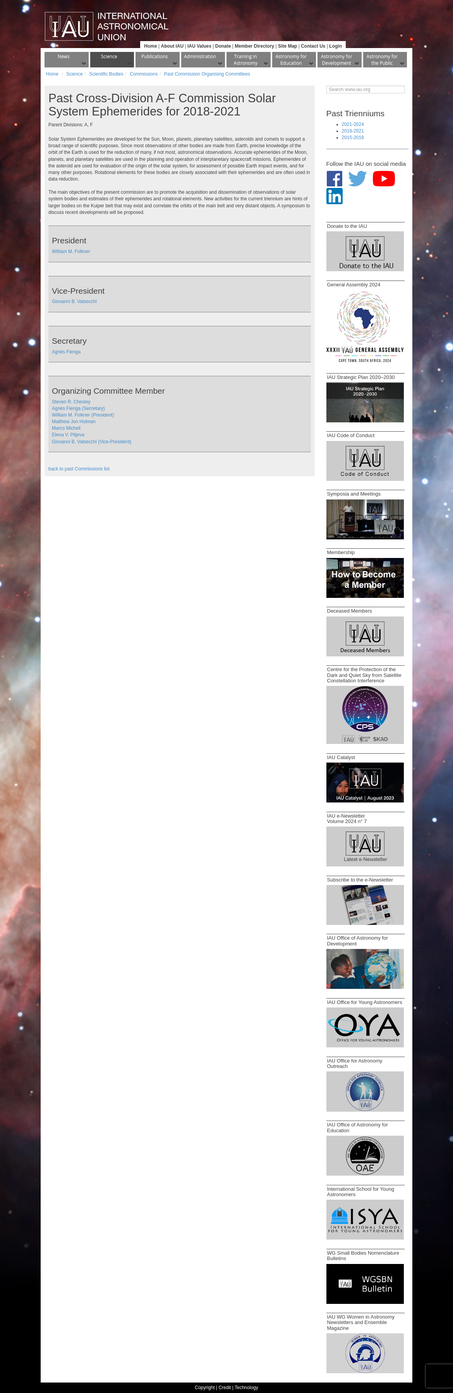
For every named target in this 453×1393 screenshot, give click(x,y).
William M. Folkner (71, 251)
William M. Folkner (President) (83, 415)
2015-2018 (353, 137)
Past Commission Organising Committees (207, 74)
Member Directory (254, 46)
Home (150, 46)
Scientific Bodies (106, 74)
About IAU (172, 46)
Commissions (144, 74)
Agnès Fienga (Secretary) (78, 408)
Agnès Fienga (66, 352)
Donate (223, 46)
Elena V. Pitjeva (68, 434)
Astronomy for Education (291, 59)
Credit (224, 1387)
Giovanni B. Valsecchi (74, 301)
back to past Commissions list (79, 469)
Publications (154, 56)
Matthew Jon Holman (74, 421)
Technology (246, 1387)
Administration (200, 56)
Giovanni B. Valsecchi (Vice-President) (91, 441)
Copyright (204, 1387)
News (64, 56)
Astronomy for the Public (382, 59)
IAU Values (199, 46)
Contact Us (313, 46)
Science (109, 56)
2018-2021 (353, 131)
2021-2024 (353, 124)
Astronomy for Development (336, 59)
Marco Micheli (66, 428)
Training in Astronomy (245, 59)
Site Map (287, 46)
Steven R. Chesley (71, 402)
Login (335, 46)
